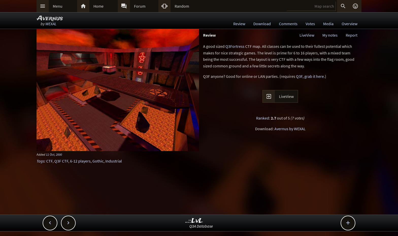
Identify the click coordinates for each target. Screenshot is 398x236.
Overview (349, 23)
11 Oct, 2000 (54, 154)
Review (239, 23)
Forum (139, 6)
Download (262, 23)
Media (328, 23)
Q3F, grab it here (310, 76)
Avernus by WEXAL (290, 128)
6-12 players (80, 161)
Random (182, 6)
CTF (49, 161)
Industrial (113, 161)
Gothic (98, 161)
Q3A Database (201, 226)
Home (98, 6)
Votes (310, 23)
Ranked (262, 118)
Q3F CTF (61, 161)
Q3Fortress (234, 46)
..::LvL (194, 220)
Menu (57, 6)
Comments (288, 23)
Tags (40, 161)
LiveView (307, 35)
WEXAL (50, 23)
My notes (330, 35)
